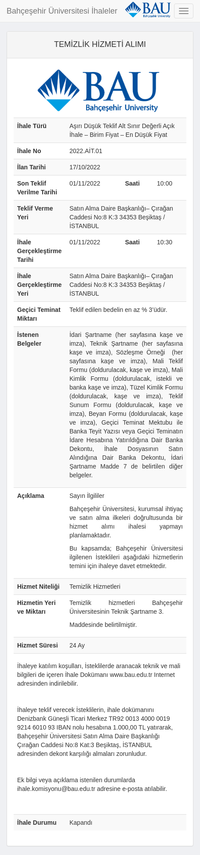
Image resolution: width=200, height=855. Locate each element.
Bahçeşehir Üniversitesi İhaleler (62, 11)
